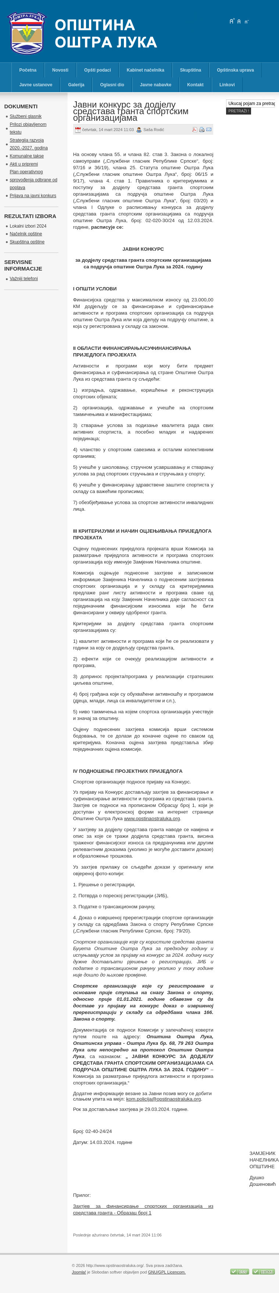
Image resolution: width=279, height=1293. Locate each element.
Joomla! (79, 1272)
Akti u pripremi (24, 164)
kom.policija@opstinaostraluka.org (163, 1099)
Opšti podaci (97, 70)
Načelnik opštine (26, 233)
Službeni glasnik (26, 116)
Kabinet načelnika (145, 70)
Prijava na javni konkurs (33, 195)
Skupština (190, 70)
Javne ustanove (35, 84)
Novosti (60, 70)
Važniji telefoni (24, 278)
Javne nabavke (155, 84)
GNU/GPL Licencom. (167, 1272)
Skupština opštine (27, 242)
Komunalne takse (27, 156)
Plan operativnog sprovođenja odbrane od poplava (33, 179)
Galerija (76, 84)
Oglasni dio (112, 84)
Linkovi (227, 84)
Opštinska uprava (235, 70)
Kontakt (195, 84)
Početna (27, 70)
